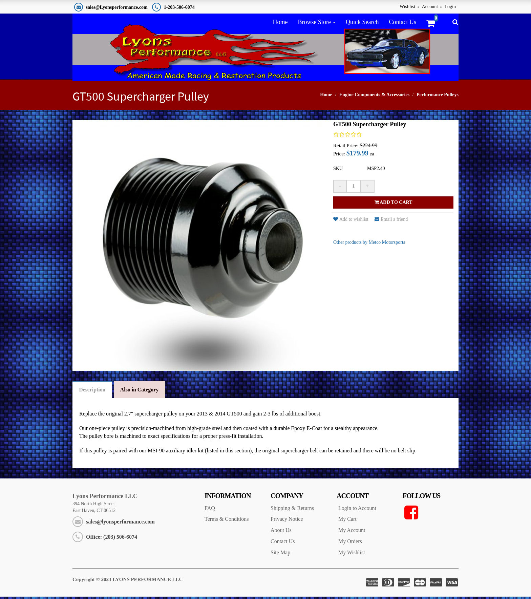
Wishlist (407, 6)
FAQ (210, 510)
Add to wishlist (350, 221)
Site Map (280, 555)
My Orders (350, 544)
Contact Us (402, 22)
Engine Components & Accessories (374, 96)
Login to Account (357, 510)
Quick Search (362, 22)
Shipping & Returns (292, 510)
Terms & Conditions (227, 522)
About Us (281, 533)
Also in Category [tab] (140, 392)
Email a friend (391, 221)
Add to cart (393, 204)
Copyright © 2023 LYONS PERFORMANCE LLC (127, 581)
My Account (351, 533)
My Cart (347, 522)
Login (450, 6)
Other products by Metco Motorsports (369, 244)
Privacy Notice (287, 522)
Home (280, 22)
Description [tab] (92, 392)
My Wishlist (351, 555)
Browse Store (314, 22)
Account (430, 6)
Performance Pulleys (438, 96)
